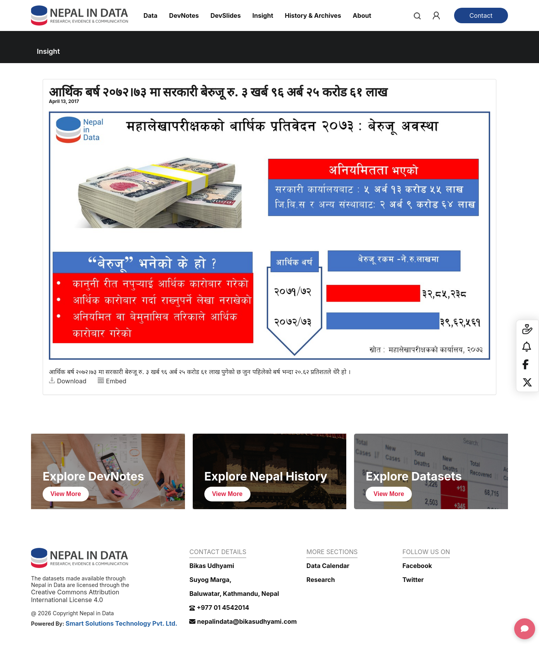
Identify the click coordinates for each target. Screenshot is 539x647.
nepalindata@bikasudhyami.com (243, 621)
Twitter (413, 580)
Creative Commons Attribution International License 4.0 (75, 596)
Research (320, 580)
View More (65, 494)
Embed (112, 381)
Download (67, 381)
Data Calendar (327, 566)
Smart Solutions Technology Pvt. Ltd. (122, 623)
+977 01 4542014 (219, 607)
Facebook (417, 566)
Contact (481, 15)
